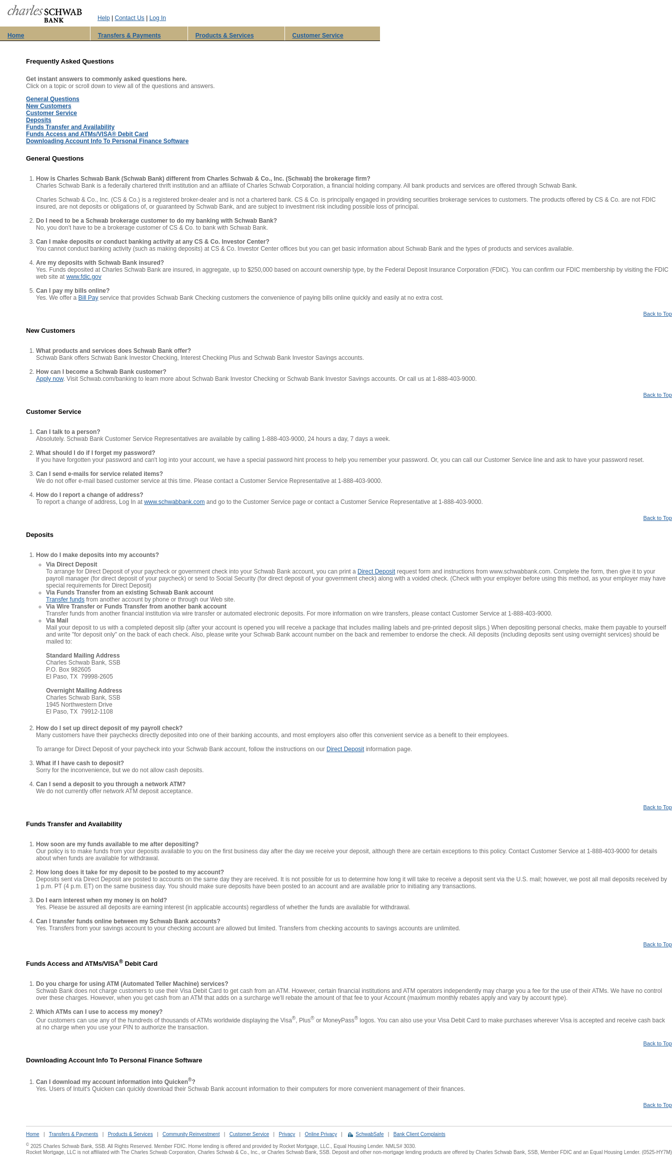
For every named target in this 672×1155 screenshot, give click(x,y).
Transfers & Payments (129, 35)
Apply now (50, 378)
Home (16, 35)
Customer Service (318, 35)
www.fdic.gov (84, 276)
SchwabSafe (370, 1134)
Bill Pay (88, 297)
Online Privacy (321, 1134)
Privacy (286, 1134)
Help (104, 18)
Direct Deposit (376, 571)
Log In (158, 18)
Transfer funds (65, 599)
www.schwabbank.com (174, 501)
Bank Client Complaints (420, 1134)
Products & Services (225, 35)
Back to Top (658, 314)
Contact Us (129, 18)
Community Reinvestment (191, 1134)
